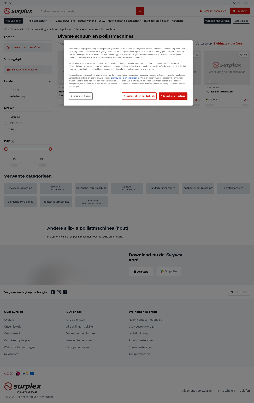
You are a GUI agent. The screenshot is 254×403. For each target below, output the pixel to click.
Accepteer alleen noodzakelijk (139, 96)
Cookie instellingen (81, 96)
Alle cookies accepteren (173, 96)
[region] (128, 73)
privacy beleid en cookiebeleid (125, 78)
